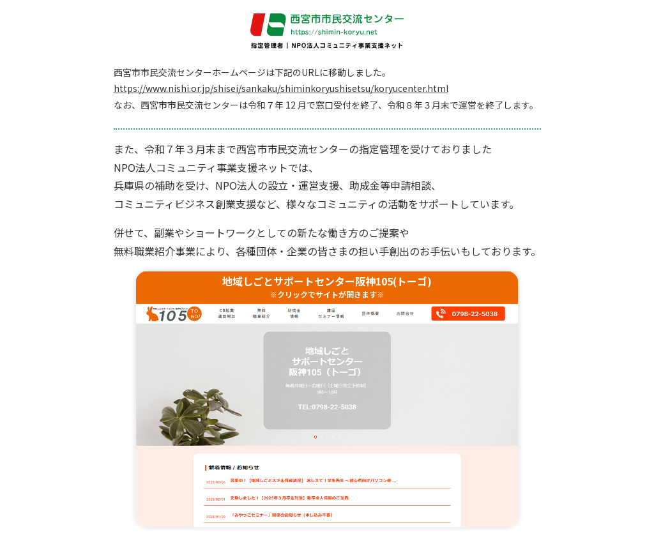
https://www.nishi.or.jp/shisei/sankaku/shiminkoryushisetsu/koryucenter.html (281, 88)
